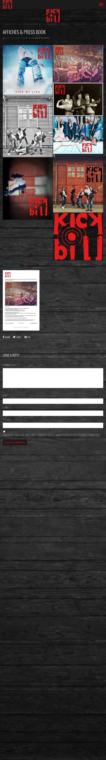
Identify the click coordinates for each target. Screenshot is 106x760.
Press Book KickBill (11, 265)
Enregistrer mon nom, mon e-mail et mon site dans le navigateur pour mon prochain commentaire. (51, 438)
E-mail (6, 410)
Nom (5, 398)
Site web (7, 423)
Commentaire (10, 365)
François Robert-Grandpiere (18, 38)
